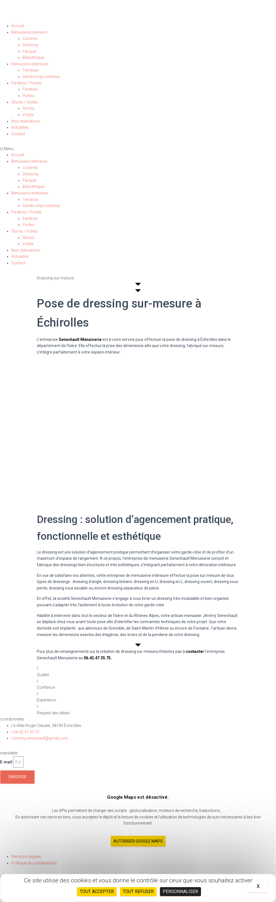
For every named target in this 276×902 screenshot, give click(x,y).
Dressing (30, 45)
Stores (28, 108)
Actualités (20, 127)
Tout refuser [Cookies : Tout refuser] (138, 891)
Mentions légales (26, 856)
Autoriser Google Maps (138, 841)
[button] (138, 149)
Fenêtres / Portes (26, 83)
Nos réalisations (25, 121)
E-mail (6, 762)
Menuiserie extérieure (29, 64)
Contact (18, 134)
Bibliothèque (33, 57)
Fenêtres (30, 89)
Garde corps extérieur (41, 76)
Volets (28, 115)
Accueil (17, 26)
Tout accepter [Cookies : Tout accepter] (97, 891)
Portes (28, 95)
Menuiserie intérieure (29, 32)
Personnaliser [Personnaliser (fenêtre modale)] (180, 891)
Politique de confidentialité (34, 863)
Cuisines (30, 38)
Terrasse (30, 70)
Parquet (29, 51)
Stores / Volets (24, 102)
